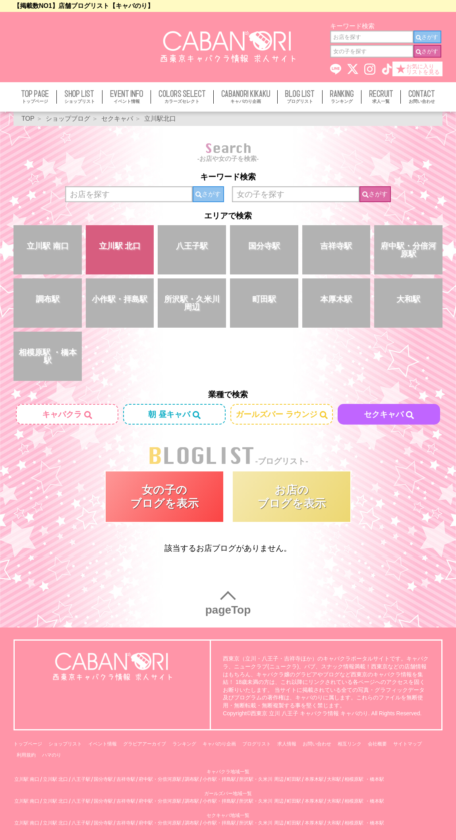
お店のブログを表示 (291, 497)
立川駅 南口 (48, 245)
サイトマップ (407, 744)
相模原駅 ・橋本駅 (48, 356)
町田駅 (264, 299)
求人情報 (286, 744)
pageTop (228, 610)
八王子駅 (192, 245)
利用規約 (26, 755)
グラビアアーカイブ (144, 744)
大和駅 (408, 299)
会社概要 (377, 744)
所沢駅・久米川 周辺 (192, 303)
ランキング (184, 744)
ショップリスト (65, 744)
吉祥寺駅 (336, 245)
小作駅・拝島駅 (119, 299)
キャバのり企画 (219, 744)
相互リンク (349, 744)
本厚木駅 (336, 299)
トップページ (28, 744)
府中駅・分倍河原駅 (408, 249)
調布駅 (48, 299)
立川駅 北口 (120, 245)
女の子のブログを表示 (164, 497)
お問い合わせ (317, 744)
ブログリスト (256, 744)
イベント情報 (102, 744)
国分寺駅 (264, 245)
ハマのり (51, 755)
